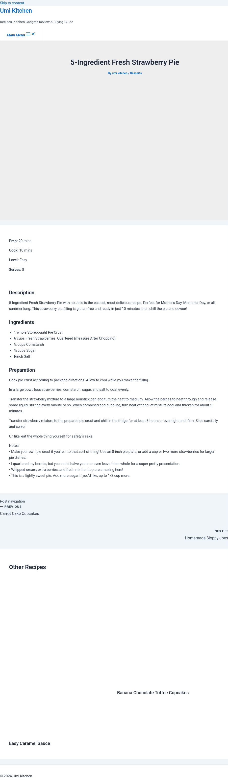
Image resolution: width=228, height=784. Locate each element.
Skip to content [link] (12, 3)
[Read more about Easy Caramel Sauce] (59, 732)
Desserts (136, 73)
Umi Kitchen (16, 10)
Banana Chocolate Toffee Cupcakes (153, 692)
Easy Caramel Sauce (29, 743)
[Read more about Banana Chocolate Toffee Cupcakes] (168, 682)
